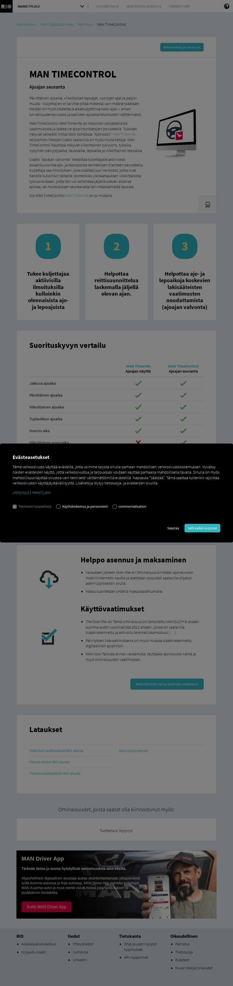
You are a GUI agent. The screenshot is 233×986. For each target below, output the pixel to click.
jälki (47, 492)
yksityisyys (21, 492)
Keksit (37, 492)
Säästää (173, 528)
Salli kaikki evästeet (202, 528)
